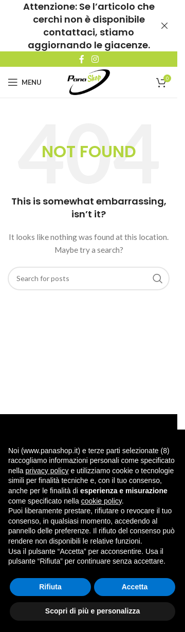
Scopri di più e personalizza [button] (92, 611)
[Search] (89, 278)
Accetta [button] (135, 587)
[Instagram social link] (95, 59)
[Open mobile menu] (25, 82)
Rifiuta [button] (50, 587)
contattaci (69, 32)
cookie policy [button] (101, 501)
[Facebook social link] (82, 59)
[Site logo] (88, 81)
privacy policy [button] (46, 471)
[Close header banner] (164, 25)
